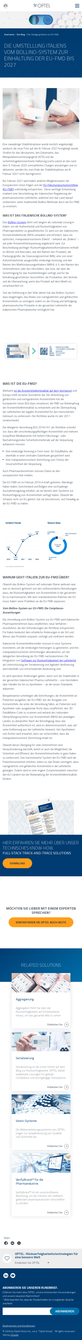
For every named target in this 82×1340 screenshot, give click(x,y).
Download (17, 863)
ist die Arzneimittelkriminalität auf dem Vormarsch (43, 390)
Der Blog (21, 34)
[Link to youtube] (13, 1276)
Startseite (9, 34)
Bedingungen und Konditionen (19, 1325)
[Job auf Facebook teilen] (6, 1243)
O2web (14, 1335)
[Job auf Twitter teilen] (19, 1243)
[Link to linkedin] (6, 1276)
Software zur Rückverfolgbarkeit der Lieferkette (48, 660)
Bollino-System (17, 222)
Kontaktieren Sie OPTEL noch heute (41, 922)
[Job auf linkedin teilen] (12, 1243)
